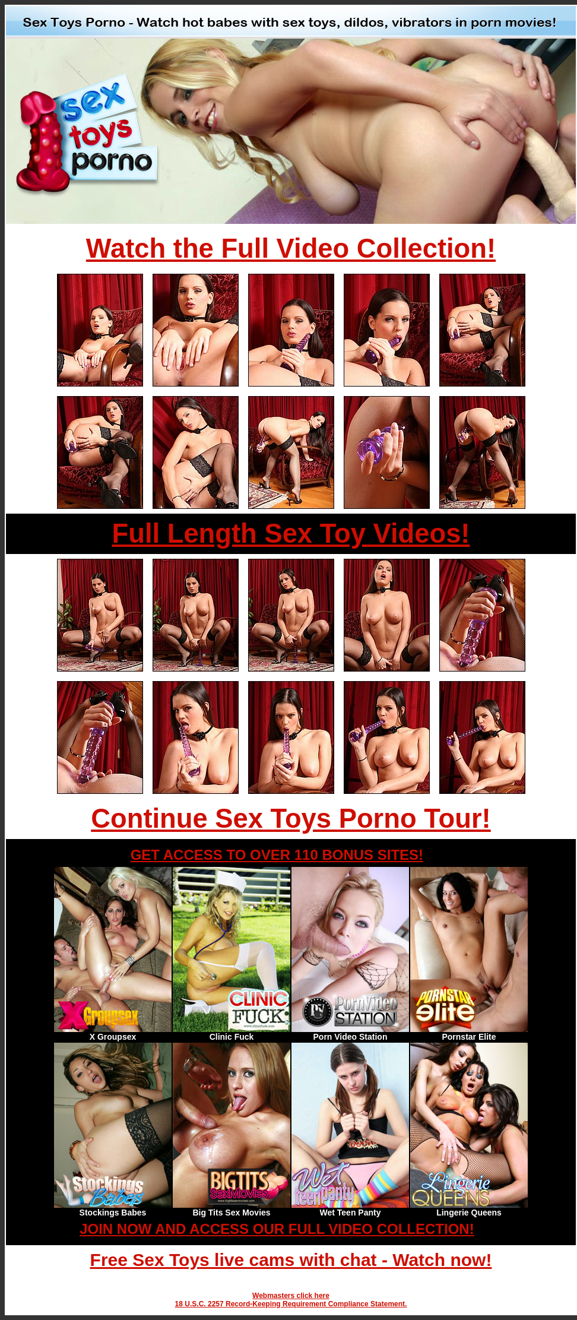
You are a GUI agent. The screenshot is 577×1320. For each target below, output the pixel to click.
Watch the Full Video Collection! (291, 248)
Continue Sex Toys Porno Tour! (290, 818)
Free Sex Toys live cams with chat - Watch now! (291, 1260)
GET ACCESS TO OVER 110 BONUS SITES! (277, 855)
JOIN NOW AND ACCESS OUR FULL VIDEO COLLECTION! (277, 1229)
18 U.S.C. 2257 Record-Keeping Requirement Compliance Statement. (291, 1304)
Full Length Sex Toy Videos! (291, 533)
